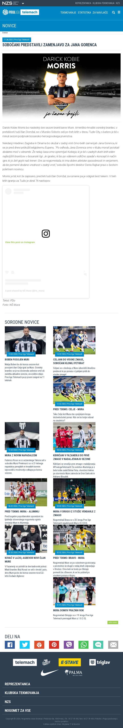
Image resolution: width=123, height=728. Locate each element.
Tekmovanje (68, 12)
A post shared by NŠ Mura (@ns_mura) (24, 290)
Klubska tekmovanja (103, 3)
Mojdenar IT (66, 724)
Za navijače (100, 12)
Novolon (77, 724)
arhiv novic (113, 622)
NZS (118, 3)
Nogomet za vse (18, 711)
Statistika (84, 12)
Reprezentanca (83, 3)
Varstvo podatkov (61, 721)
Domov (5, 33)
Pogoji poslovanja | (110, 719)
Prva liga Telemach (21, 39)
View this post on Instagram (20, 242)
